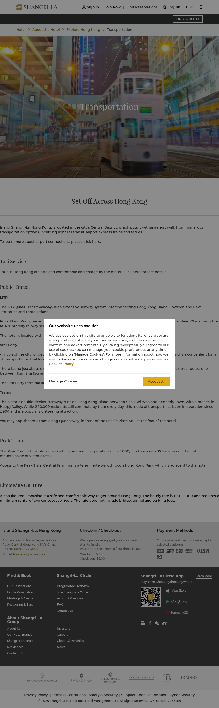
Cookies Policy (61, 364)
